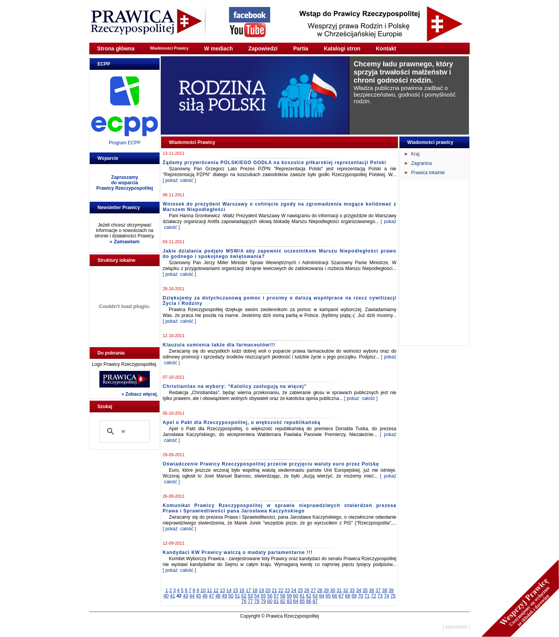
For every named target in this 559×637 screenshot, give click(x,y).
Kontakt (386, 48)
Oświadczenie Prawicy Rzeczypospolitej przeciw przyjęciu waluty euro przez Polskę (271, 464)
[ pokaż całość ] (179, 180)
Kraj (415, 154)
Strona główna (115, 48)
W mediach (218, 48)
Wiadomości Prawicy (169, 48)
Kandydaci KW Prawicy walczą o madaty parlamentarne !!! (237, 552)
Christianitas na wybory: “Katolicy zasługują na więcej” (235, 386)
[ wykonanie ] (456, 627)
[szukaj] (123, 431)
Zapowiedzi (263, 48)
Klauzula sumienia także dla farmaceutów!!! (219, 345)
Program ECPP (125, 142)
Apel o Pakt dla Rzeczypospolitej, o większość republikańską (241, 422)
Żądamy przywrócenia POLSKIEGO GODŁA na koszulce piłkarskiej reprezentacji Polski (274, 162)
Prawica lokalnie (428, 172)
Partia (300, 48)
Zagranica (421, 163)
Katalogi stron (342, 48)
